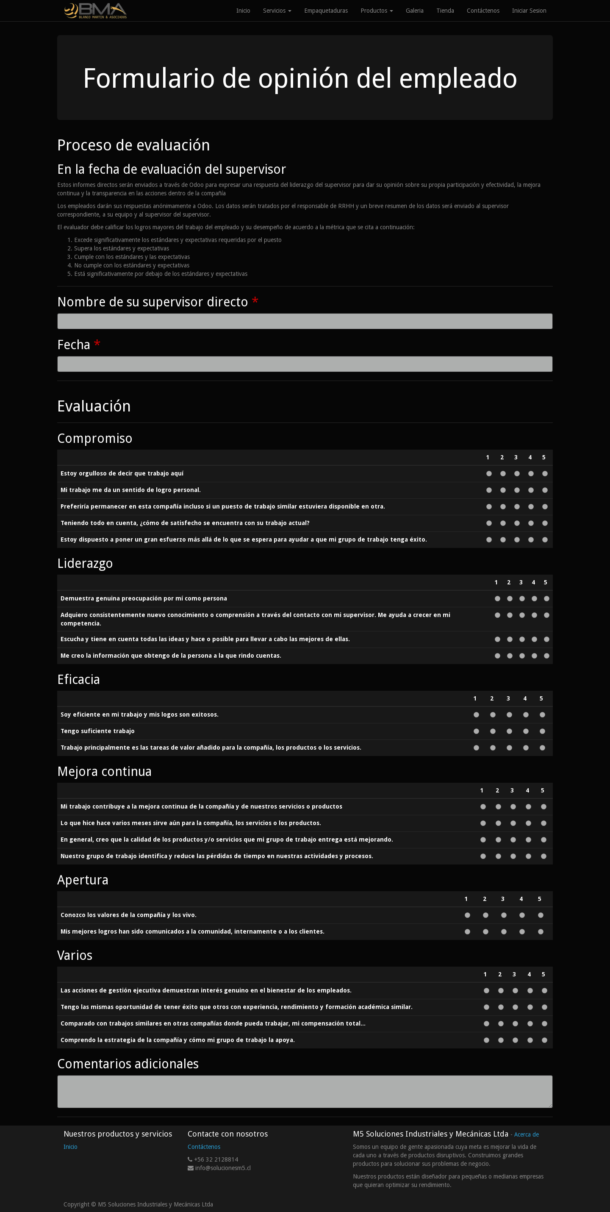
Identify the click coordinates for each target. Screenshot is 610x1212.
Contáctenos (204, 1146)
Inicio (71, 1146)
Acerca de (526, 1134)
